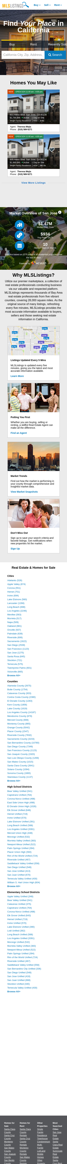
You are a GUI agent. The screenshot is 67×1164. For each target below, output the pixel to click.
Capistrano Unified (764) (19, 795)
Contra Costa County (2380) (21, 697)
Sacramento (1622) (17, 641)
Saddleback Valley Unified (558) (23, 863)
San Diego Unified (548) (19, 867)
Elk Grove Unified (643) (19, 915)
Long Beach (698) (16, 607)
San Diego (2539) (16, 645)
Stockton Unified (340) (18, 984)
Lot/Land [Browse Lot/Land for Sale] (41, 1151)
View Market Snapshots (24, 491)
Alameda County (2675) (19, 685)
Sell (46, 5)
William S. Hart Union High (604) (23, 882)
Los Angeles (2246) (17, 610)
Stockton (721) (14, 660)
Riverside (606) (15, 637)
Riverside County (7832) (19, 735)
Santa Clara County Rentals (25, 1132)
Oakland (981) (14, 626)
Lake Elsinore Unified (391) (21, 821)
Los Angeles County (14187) (21, 712)
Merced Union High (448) (20, 833)
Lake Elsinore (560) (17, 599)
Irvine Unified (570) (16, 817)
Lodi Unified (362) (16, 930)
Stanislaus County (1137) (20, 777)
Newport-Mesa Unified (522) (21, 844)
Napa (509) (13, 622)
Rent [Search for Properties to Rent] (33, 44)
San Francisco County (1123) (22, 750)
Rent (57, 5)
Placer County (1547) (18, 731)
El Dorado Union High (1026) (21, 806)
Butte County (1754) (17, 689)
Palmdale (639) (15, 633)
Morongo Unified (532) (18, 836)
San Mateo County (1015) (20, 761)
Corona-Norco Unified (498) (21, 798)
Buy (36, 5)
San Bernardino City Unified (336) (24, 968)
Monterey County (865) (18, 723)
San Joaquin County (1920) (21, 754)
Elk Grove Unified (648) (19, 810)
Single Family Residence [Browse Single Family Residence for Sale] (42, 1132)
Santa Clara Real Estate (58, 1144)
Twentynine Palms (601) (19, 668)
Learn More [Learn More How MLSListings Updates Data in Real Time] (17, 376)
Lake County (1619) (17, 708)
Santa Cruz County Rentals (25, 1141)
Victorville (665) (15, 671)
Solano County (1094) (18, 769)
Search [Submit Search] (55, 55)
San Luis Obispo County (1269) (23, 758)
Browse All (13, 675)
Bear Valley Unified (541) (19, 791)
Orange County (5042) (18, 727)
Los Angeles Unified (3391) (20, 829)
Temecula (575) (15, 664)
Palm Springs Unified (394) (20, 848)
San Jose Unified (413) (18, 871)
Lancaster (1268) (15, 603)
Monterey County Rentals (24, 1151)
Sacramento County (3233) (20, 739)
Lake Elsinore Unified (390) (21, 927)
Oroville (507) (14, 630)
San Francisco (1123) (18, 649)
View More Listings (33, 182)
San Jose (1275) (15, 652)
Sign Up (15, 548)
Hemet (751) (13, 591)
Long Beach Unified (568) (20, 825)
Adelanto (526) (14, 580)
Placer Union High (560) (19, 852)
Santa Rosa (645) (16, 656)
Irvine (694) (13, 595)
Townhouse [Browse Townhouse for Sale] (42, 1138)
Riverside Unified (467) (18, 859)
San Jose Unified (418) (18, 976)
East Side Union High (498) (21, 802)
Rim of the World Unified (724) (22, 855)
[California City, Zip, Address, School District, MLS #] (23, 55)
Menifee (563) (14, 614)
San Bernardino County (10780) (23, 742)
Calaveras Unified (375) (19, 904)
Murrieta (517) (14, 618)
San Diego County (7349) (20, 746)
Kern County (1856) (17, 704)
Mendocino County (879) (19, 716)
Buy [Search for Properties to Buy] (12, 44)
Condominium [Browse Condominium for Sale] (43, 1141)
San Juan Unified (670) (18, 875)
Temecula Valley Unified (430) (22, 878)
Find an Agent (19, 433)
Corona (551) (14, 588)
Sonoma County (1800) (19, 773)
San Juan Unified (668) (18, 980)
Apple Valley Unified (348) (20, 896)
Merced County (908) (18, 720)
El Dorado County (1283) (19, 701)
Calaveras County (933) (19, 693)
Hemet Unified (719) (17, 814)
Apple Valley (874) (16, 584)
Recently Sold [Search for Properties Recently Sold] (57, 44)
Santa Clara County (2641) (20, 765)
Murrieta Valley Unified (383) (21, 840)
